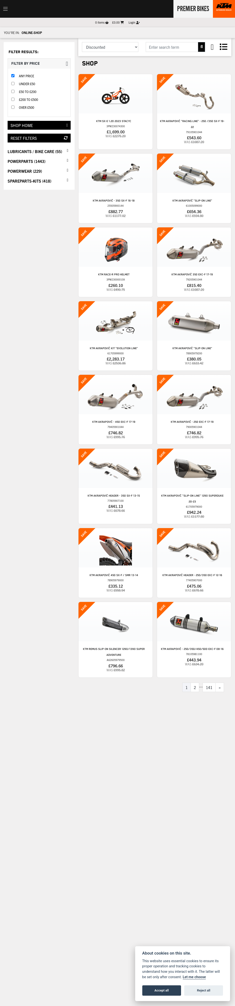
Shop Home (39, 125)
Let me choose (194, 977)
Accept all (162, 990)
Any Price (26, 76)
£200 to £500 (28, 99)
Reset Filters (39, 138)
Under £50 (27, 84)
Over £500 (26, 107)
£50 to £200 (27, 92)
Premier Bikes (192, 8)
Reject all (203, 990)
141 (209, 687)
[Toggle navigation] (5, 9)
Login (134, 22)
